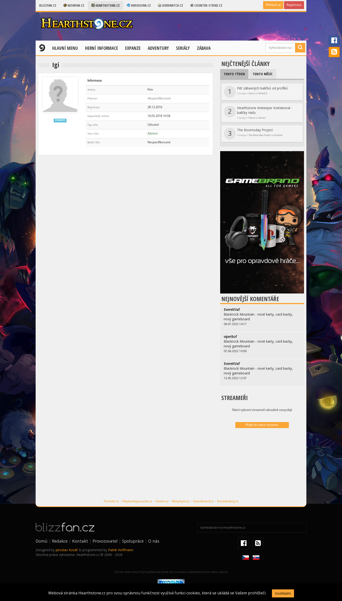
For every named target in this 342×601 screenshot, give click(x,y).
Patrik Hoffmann (120, 550)
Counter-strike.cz (206, 5)
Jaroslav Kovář (67, 550)
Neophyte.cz (181, 501)
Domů (42, 541)
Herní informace (101, 48)
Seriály (183, 48)
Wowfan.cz (73, 5)
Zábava (204, 48)
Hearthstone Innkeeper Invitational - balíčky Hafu (258, 112)
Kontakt (80, 541)
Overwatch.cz (170, 5)
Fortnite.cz (111, 501)
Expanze (133, 48)
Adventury (158, 48)
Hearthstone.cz (105, 5)
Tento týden (234, 73)
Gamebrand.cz (203, 501)
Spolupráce (133, 541)
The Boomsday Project (253, 134)
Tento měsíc (263, 73)
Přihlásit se (273, 5)
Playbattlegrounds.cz (137, 501)
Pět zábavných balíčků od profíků (256, 92)
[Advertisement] (262, 466)
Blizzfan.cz (47, 5)
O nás (153, 541)
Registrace (294, 5)
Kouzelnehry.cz (227, 501)
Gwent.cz (162, 501)
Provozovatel (105, 541)
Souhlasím (283, 593)
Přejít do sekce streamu (262, 425)
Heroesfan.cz (139, 5)
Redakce (60, 541)
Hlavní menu (65, 48)
